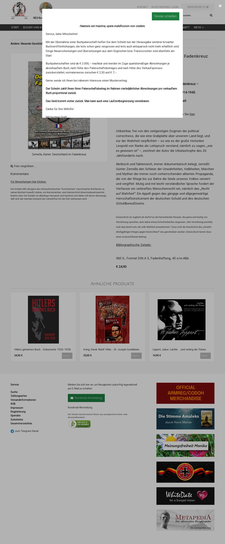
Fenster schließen (166, 16)
